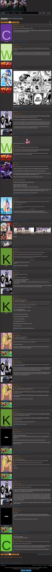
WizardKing (6, 61)
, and (22, 41)
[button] (10, 13)
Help (49, 565)
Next (17, 22)
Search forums (7, 14)
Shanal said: (17, 251)
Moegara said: (17, 46)
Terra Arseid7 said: (18, 225)
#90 (50, 270)
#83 (50, 69)
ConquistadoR (7, 447)
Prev (2, 22)
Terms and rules (39, 565)
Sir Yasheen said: (17, 362)
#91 (50, 296)
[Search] (49, 13)
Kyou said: (16, 163)
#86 (50, 161)
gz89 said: (16, 200)
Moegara (7, 127)
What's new (14, 12)
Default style (3, 565)
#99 (50, 510)
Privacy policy (45, 565)
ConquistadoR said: (18, 459)
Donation (8, 12)
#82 (50, 44)
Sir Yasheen (6, 351)
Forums (3, 12)
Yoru (7, 215)
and (21, 220)
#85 (50, 136)
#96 (50, 430)
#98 (50, 482)
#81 (50, 24)
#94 (50, 385)
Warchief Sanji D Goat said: (19, 26)
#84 (50, 110)
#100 (50, 537)
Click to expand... (32, 209)
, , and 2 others (23, 107)
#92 (50, 334)
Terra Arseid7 (6, 86)
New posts (2, 14)
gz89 (2, 20)
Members (20, 12)
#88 (50, 223)
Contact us (34, 565)
